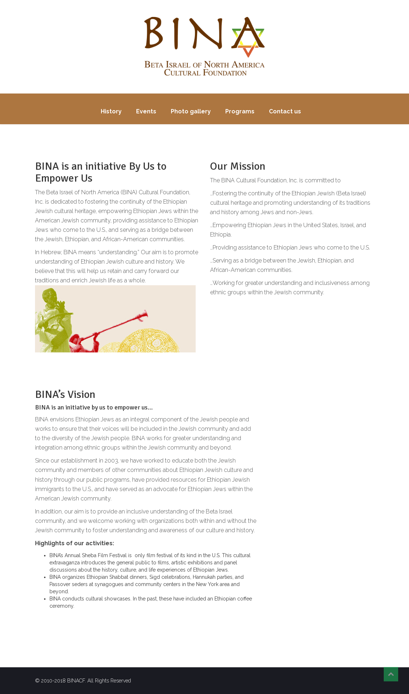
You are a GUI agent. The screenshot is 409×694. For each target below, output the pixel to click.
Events (146, 111)
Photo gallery (191, 111)
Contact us (285, 111)
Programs (239, 111)
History (111, 111)
